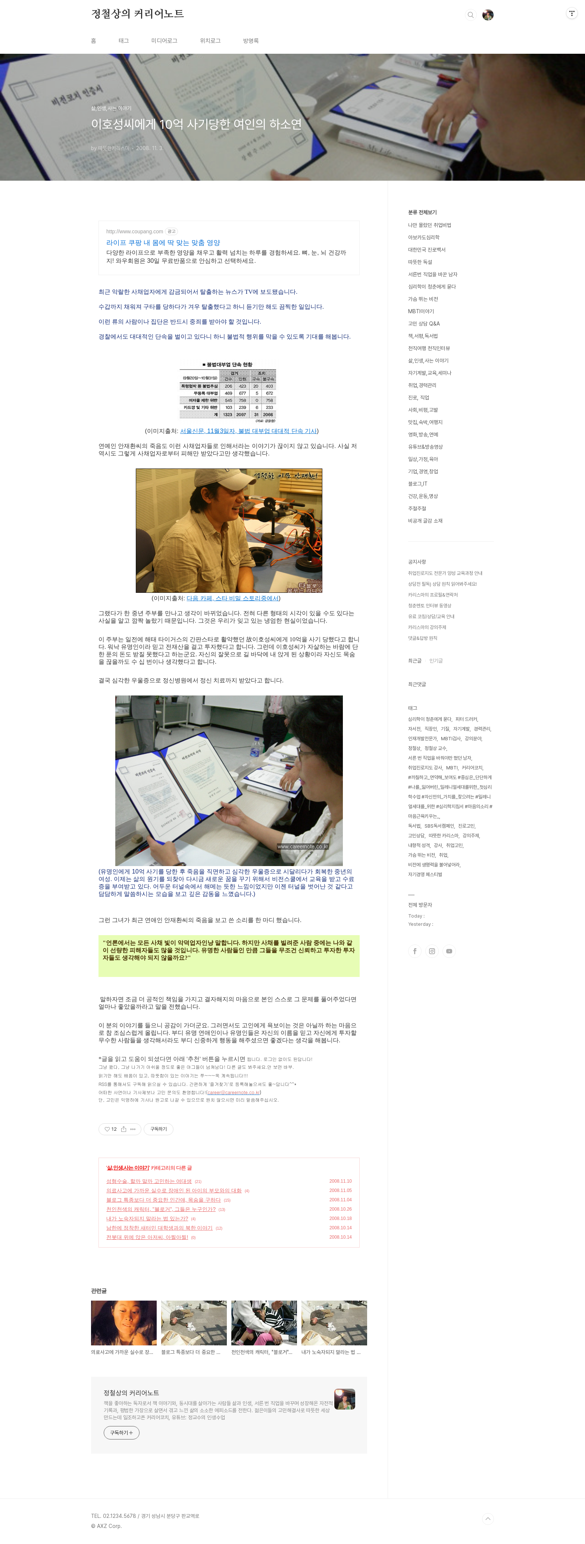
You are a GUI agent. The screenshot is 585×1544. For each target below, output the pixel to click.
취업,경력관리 (422, 385)
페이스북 (415, 951)
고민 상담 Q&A (424, 324)
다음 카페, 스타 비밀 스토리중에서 (232, 598)
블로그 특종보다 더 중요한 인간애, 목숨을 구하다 (163, 1200)
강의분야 (473, 738)
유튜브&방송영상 (425, 447)
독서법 (414, 826)
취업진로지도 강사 (425, 768)
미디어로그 (164, 40)
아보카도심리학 (423, 237)
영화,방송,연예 (423, 435)
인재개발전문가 (422, 738)
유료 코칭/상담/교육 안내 (431, 616)
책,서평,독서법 (423, 336)
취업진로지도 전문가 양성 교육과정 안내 (445, 573)
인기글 (436, 661)
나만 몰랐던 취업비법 (429, 225)
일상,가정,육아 (423, 459)
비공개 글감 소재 (425, 521)
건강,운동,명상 (423, 496)
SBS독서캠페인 (439, 826)
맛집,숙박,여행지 (425, 422)
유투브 (449, 951)
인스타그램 (432, 951)
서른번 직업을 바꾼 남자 (432, 274)
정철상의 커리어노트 (137, 14)
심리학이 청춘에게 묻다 (432, 287)
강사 (438, 845)
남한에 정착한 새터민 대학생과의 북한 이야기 (159, 1228)
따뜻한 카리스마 (444, 835)
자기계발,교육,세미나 (429, 373)
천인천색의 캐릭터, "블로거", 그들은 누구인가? (161, 1209)
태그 (124, 40)
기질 (445, 729)
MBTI (452, 768)
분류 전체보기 (422, 212)
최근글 (415, 661)
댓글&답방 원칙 (422, 638)
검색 (470, 15)
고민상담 (416, 835)
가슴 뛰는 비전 (423, 299)
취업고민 (454, 845)
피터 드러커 (466, 719)
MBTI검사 (451, 738)
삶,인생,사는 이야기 (128, 1168)
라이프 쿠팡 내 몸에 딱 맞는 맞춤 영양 (163, 242)
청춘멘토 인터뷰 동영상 (429, 605)
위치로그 (210, 40)
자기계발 (461, 729)
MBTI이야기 (421, 311)
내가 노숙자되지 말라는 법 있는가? (147, 1218)
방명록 (251, 40)
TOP (488, 1519)
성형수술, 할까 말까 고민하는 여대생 (149, 1181)
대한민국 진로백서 (426, 250)
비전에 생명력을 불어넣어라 (434, 865)
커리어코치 (472, 768)
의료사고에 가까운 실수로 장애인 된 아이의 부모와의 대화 (174, 1190)
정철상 (414, 748)
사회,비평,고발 (423, 410)
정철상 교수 (435, 748)
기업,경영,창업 (423, 471)
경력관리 (482, 729)
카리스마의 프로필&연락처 (433, 595)
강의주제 (471, 835)
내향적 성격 (419, 845)
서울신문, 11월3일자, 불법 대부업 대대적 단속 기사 (248, 431)
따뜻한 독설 (420, 262)
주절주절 (417, 508)
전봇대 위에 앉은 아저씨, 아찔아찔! (147, 1237)
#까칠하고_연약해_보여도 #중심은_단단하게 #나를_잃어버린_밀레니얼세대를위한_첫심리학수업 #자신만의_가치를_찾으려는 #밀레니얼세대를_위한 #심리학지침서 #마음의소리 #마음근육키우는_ (450, 797)
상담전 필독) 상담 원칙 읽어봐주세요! (442, 584)
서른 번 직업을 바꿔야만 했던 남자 (439, 758)
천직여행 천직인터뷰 (429, 348)
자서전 (414, 729)
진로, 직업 (418, 398)
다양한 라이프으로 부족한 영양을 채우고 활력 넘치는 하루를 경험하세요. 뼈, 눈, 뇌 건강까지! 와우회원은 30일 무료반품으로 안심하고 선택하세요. (226, 256)
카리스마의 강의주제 (427, 627)
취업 (443, 855)
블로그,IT (418, 484)
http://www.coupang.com (134, 231)
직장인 (431, 729)
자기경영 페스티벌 (425, 874)
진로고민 (466, 826)
